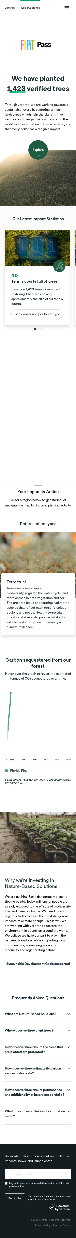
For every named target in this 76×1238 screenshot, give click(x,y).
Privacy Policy (42, 1225)
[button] (38, 1014)
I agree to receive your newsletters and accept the (39, 1185)
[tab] (35, 329)
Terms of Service (62, 1225)
